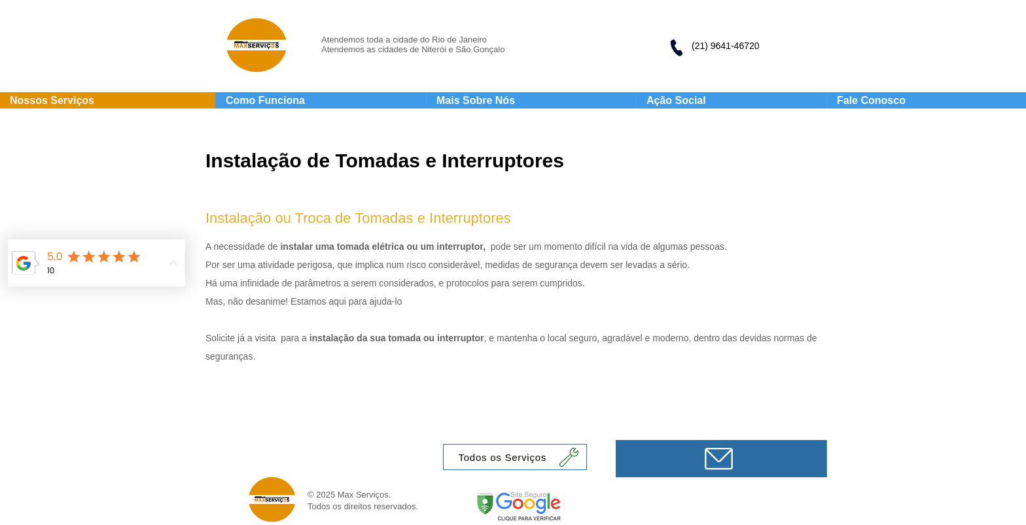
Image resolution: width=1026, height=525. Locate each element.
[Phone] (676, 47)
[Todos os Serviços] (515, 457)
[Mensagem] (721, 458)
